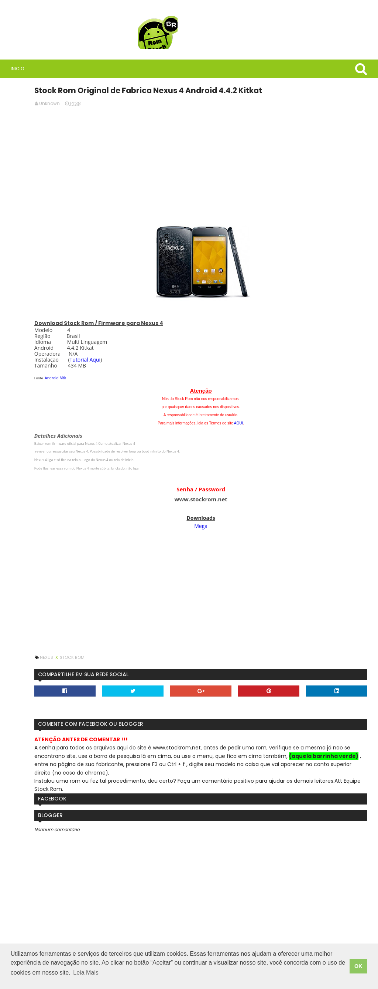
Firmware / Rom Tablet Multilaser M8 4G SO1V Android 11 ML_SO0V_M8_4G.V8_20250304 (70, 547)
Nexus (136, 656)
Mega (247, 524)
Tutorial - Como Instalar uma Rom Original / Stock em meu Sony (67, 410)
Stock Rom (161, 656)
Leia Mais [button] (94, 977)
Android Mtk (145, 376)
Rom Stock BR (62, 210)
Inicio (14, 68)
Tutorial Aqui (174, 358)
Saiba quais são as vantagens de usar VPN (67, 255)
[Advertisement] (247, 162)
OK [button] (358, 969)
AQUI (284, 422)
